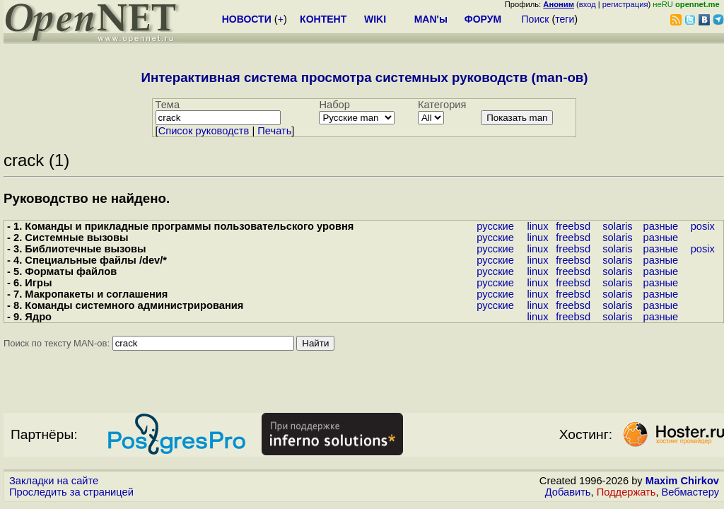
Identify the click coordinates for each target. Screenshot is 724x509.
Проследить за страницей (71, 492)
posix (703, 226)
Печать (274, 130)
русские (495, 226)
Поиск (535, 19)
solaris (617, 226)
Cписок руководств (204, 130)
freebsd (573, 226)
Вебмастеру (690, 492)
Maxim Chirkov (682, 480)
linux (537, 226)
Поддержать (626, 492)
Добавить (568, 492)
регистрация (625, 4)
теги (564, 19)
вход (587, 4)
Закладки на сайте (53, 480)
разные (661, 226)
